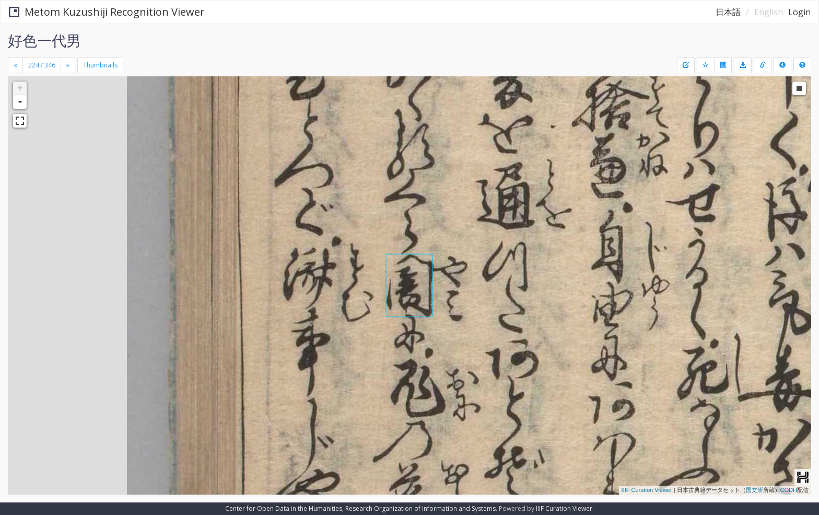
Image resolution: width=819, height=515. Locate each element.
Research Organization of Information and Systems (420, 508)
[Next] (68, 65)
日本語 (728, 12)
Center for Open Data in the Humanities (283, 508)
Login (799, 12)
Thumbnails (100, 65)
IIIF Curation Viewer (647, 490)
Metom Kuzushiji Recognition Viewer (107, 12)
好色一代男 (44, 40)
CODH (788, 490)
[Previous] (15, 65)
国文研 (754, 490)
